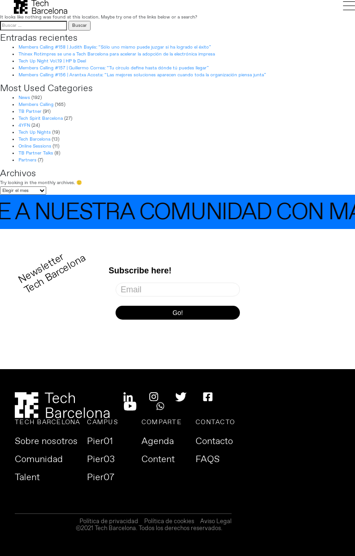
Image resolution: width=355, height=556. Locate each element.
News (24, 97)
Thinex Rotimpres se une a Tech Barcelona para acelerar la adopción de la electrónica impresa (116, 54)
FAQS (208, 459)
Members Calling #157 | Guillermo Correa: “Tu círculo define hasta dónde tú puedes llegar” (113, 68)
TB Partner (30, 111)
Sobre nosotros (46, 441)
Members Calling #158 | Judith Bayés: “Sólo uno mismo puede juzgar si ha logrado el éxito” (114, 47)
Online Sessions (34, 146)
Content (158, 459)
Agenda (157, 441)
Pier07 (100, 477)
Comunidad (39, 459)
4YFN (24, 125)
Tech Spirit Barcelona (40, 118)
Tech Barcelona (34, 139)
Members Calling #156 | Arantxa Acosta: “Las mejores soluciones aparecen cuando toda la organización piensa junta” (142, 75)
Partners (27, 160)
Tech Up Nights (34, 132)
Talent (27, 477)
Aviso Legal (216, 522)
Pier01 (100, 441)
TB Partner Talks (35, 153)
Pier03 (101, 459)
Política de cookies (169, 522)
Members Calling (36, 104)
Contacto (214, 441)
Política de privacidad (109, 522)
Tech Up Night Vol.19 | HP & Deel (52, 61)
